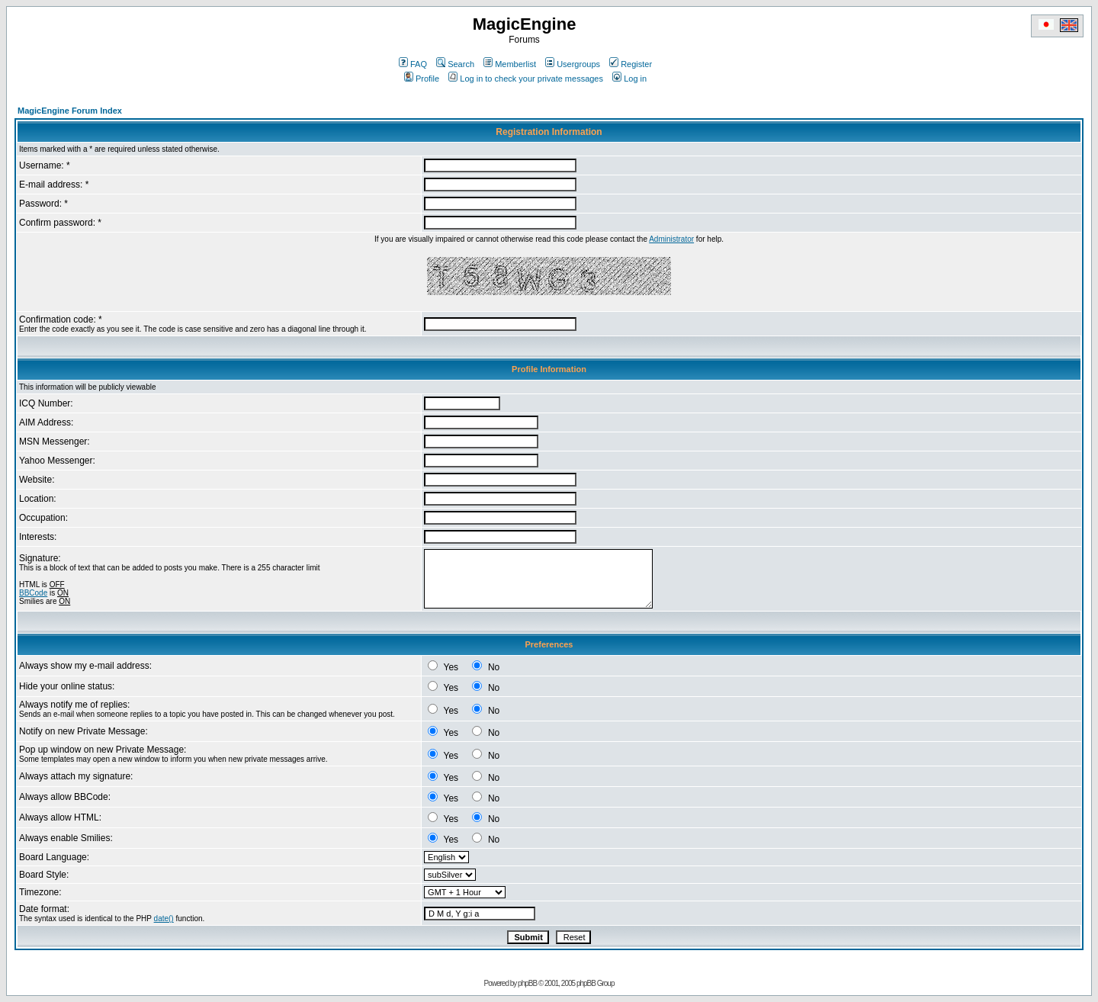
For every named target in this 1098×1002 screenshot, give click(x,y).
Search (455, 64)
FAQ (413, 64)
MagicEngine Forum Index (70, 110)
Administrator (671, 239)
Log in (629, 78)
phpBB (527, 983)
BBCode (33, 593)
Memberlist (509, 64)
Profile (421, 78)
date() (164, 918)
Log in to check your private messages (525, 78)
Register (630, 64)
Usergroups (572, 64)
